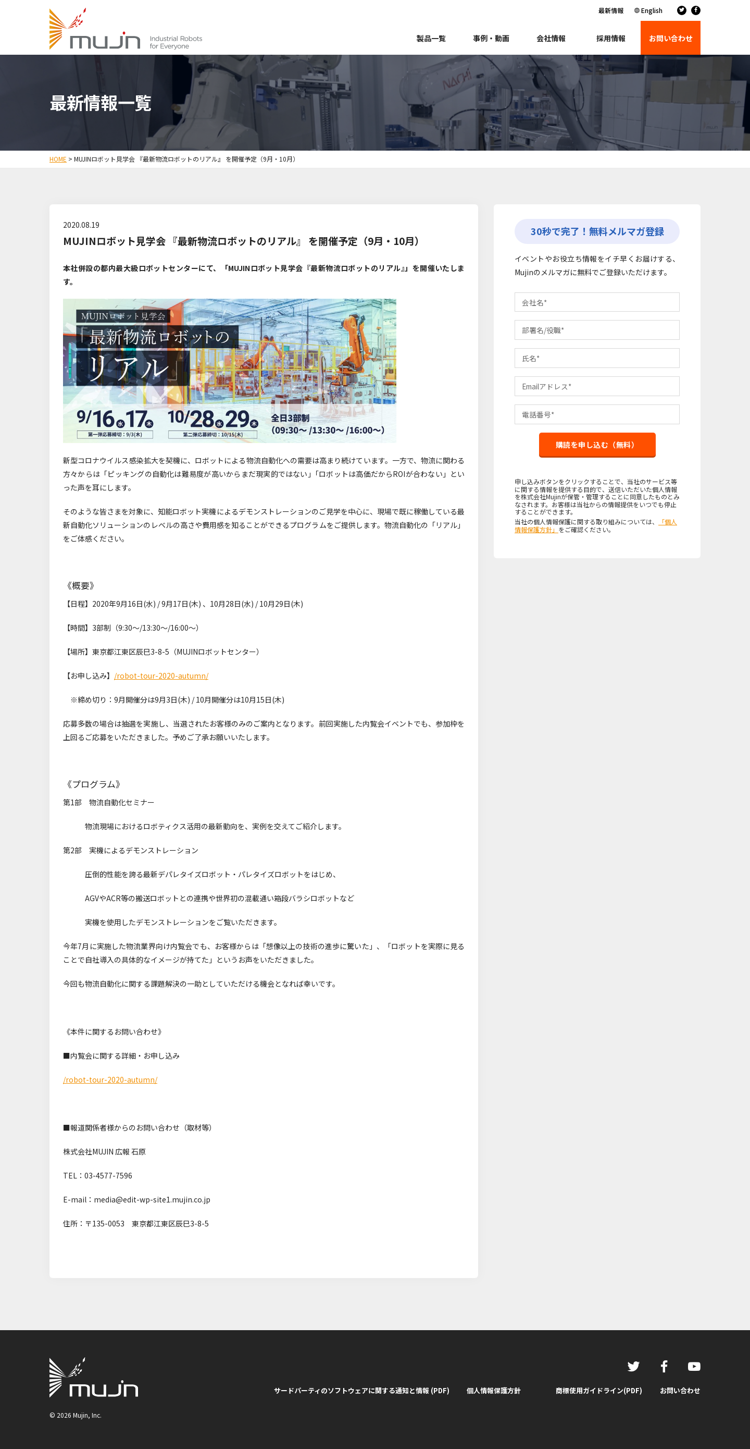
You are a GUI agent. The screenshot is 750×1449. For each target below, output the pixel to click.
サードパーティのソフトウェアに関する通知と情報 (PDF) (361, 1390)
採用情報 (611, 38)
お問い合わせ (680, 1390)
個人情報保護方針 (494, 1390)
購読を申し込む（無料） (597, 447)
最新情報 (610, 10)
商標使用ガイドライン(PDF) (599, 1390)
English (651, 10)
